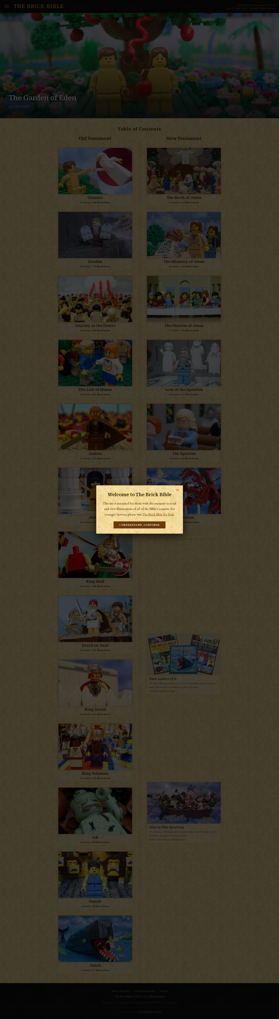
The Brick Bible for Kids (158, 514)
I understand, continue (139, 525)
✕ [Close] (177, 490)
